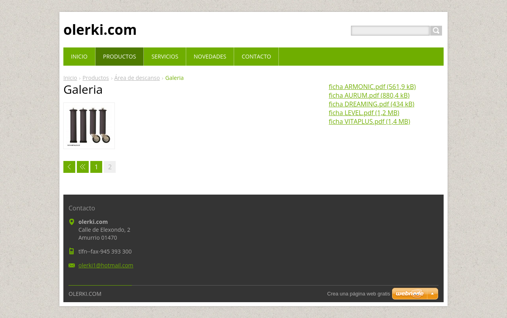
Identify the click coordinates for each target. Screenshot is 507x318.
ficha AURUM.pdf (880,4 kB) (369, 95)
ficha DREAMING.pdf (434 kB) (371, 104)
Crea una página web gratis (358, 294)
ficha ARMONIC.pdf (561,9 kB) (372, 86)
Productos (95, 77)
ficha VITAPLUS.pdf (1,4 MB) (369, 121)
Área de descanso (137, 77)
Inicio (70, 77)
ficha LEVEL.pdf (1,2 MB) (364, 112)
